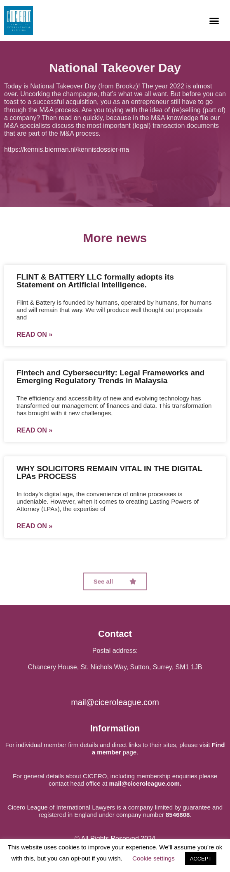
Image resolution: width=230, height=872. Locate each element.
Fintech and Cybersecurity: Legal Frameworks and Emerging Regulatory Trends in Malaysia (110, 376)
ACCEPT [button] (201, 859)
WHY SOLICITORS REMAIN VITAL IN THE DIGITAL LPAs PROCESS (109, 472)
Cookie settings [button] (153, 858)
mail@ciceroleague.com (115, 702)
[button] (214, 20)
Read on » (34, 334)
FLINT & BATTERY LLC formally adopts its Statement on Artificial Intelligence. (95, 281)
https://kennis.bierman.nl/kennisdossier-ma (66, 149)
